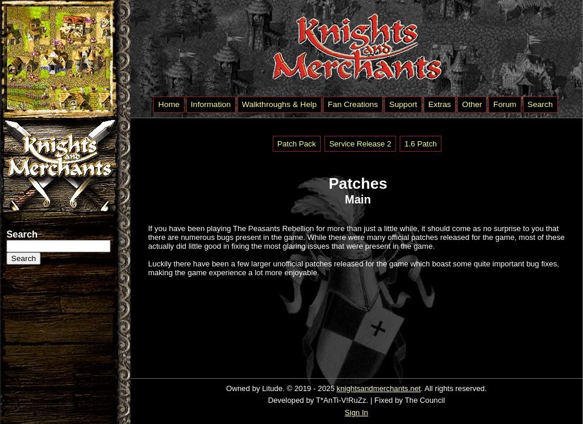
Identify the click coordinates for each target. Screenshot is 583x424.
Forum (504, 104)
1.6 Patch (420, 143)
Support (403, 104)
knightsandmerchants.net (379, 388)
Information (211, 104)
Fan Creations (353, 104)
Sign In (356, 412)
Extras (439, 104)
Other (472, 104)
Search (540, 104)
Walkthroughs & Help (279, 104)
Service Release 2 (360, 143)
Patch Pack (296, 143)
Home (168, 104)
